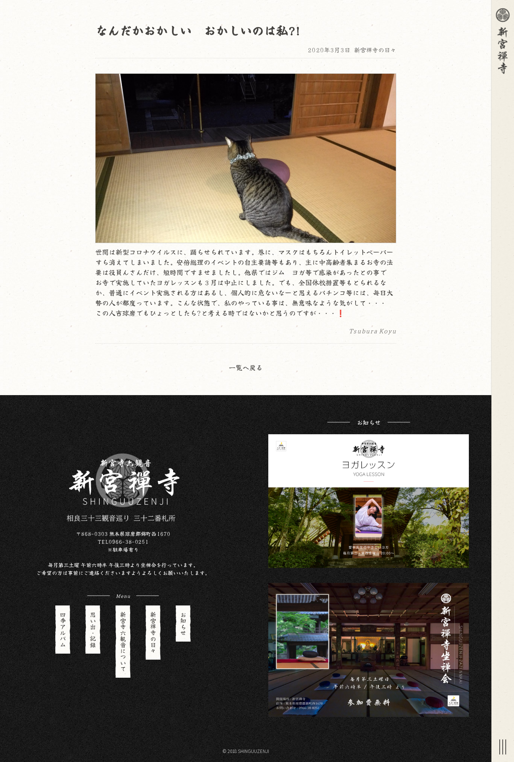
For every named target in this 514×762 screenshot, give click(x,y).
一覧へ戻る (246, 367)
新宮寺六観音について (123, 641)
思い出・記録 (92, 629)
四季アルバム (62, 629)
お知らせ (183, 623)
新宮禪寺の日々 (375, 49)
